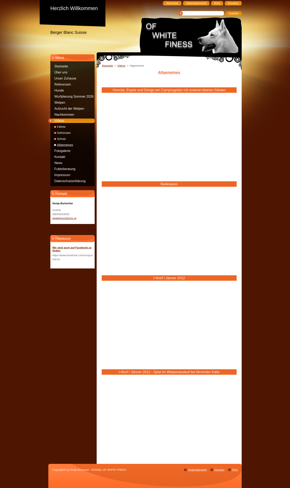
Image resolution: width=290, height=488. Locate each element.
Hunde (59, 90)
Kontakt (59, 157)
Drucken (219, 469)
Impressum (62, 175)
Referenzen (62, 84)
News (58, 163)
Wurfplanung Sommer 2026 (73, 96)
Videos (59, 120)
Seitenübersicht (197, 469)
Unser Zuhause (65, 78)
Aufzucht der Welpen (69, 108)
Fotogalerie (62, 151)
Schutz (61, 138)
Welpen (59, 102)
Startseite (61, 66)
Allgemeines (65, 145)
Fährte (61, 126)
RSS (235, 469)
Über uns (60, 72)
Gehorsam (64, 132)
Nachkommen (64, 114)
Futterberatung (64, 169)
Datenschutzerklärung (70, 181)
